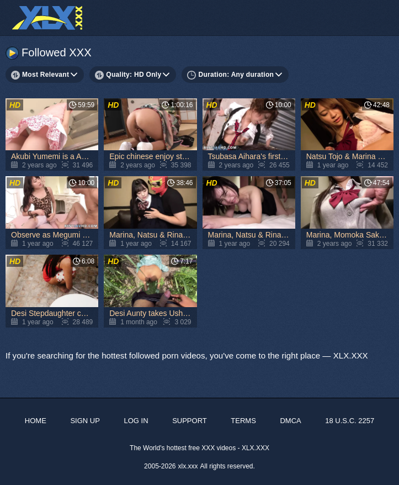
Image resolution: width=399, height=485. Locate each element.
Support (189, 421)
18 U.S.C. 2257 (349, 421)
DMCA (290, 421)
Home (35, 421)
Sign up (84, 421)
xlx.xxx (188, 466)
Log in (136, 421)
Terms (243, 421)
